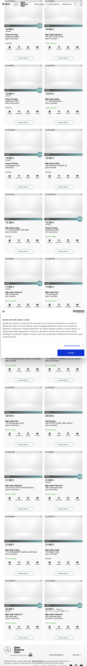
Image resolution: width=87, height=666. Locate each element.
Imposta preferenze (72, 346)
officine (76, 655)
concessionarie (56, 655)
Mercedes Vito (63, 294)
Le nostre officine (53, 4)
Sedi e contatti (39, 4)
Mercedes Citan (63, 101)
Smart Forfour (23, 37)
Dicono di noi (67, 4)
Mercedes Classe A (23, 294)
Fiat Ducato (63, 423)
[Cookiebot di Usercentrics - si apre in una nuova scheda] (74, 311)
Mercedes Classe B (63, 487)
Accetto (71, 353)
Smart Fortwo (23, 101)
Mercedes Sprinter (63, 37)
